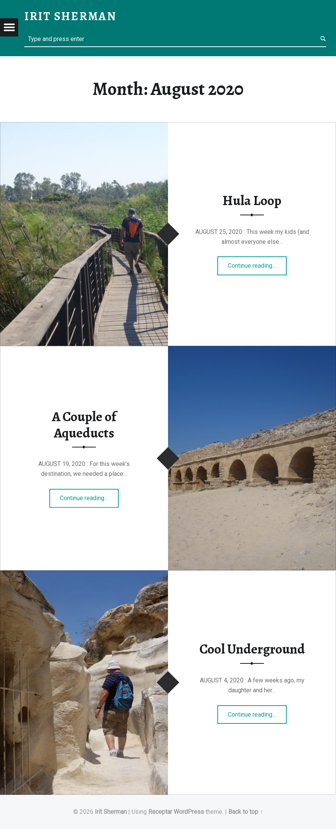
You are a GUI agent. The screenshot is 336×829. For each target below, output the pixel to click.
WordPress (189, 811)
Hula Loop (252, 200)
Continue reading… (257, 263)
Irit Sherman (111, 811)
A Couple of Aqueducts (84, 424)
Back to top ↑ (245, 811)
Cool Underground (252, 649)
